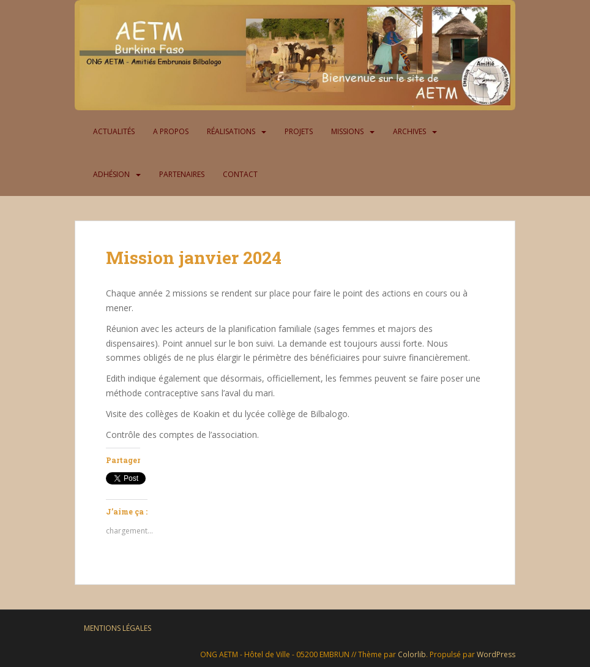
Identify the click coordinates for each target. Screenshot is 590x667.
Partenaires (181, 174)
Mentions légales (117, 628)
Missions (347, 131)
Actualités (114, 131)
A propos (171, 131)
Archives (409, 131)
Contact (240, 174)
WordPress (496, 654)
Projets (299, 131)
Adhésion (111, 174)
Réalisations (231, 131)
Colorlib (412, 654)
